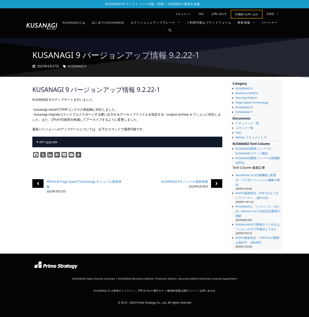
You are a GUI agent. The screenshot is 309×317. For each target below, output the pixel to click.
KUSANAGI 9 (77, 66)
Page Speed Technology (251, 102)
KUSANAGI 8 (244, 107)
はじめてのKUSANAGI (108, 22)
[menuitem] (272, 14)
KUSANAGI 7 (244, 112)
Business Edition (246, 93)
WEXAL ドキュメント (249, 137)
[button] (170, 30)
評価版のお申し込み (246, 14)
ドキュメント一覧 (247, 123)
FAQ (201, 14)
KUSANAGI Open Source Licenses (93, 278)
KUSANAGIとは (73, 22)
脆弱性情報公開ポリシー (181, 290)
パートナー (269, 22)
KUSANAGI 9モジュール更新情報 (184, 181)
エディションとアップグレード (157, 22)
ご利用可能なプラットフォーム (208, 22)
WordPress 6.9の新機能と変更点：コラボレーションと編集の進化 (257, 179)
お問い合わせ (219, 14)
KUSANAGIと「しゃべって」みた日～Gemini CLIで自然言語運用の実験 (257, 211)
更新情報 (247, 22)
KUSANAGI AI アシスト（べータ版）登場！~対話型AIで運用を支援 (152, 4)
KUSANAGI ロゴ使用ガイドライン (113, 290)
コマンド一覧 (244, 128)
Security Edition (246, 98)
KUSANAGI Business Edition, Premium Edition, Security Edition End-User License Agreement (177, 278)
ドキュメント (183, 14)
